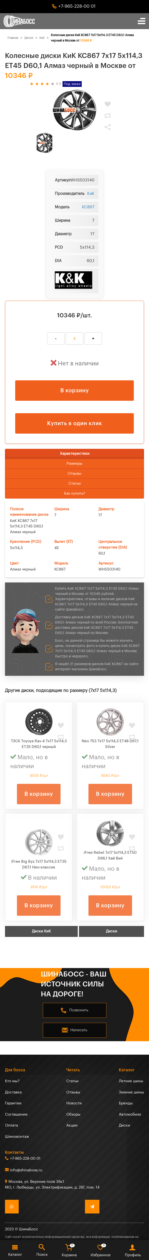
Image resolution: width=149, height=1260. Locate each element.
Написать (78, 1030)
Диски (111, 931)
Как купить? (74, 493)
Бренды (126, 1103)
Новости (74, 1103)
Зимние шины (131, 1092)
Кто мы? (12, 1081)
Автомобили (130, 1114)
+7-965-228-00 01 (76, 6)
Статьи (75, 483)
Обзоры (73, 1114)
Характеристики (74, 454)
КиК (90, 194)
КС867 (88, 207)
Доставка (13, 1092)
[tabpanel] (74, 110)
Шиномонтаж (17, 1137)
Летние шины (131, 1081)
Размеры (74, 463)
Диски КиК (41, 931)
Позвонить (78, 1010)
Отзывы (74, 473)
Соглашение (16, 1114)
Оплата (11, 1125)
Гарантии (13, 1103)
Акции (71, 1125)
